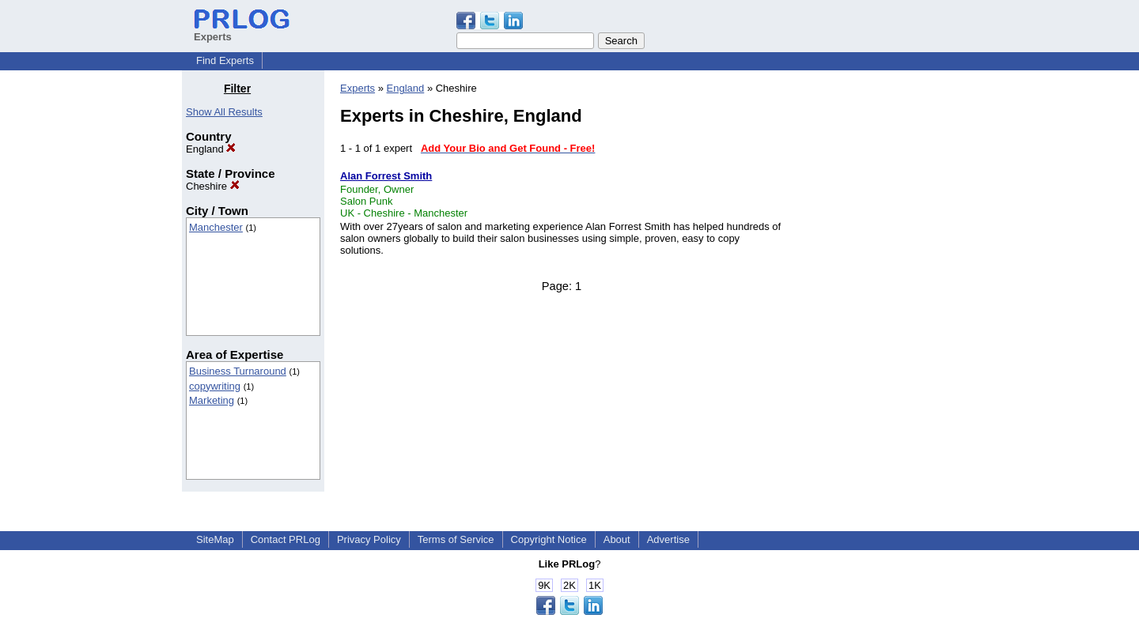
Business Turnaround (237, 371)
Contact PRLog (285, 539)
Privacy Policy (369, 539)
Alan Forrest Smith (386, 176)
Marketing (211, 400)
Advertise (668, 539)
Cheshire (213, 186)
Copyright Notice (549, 539)
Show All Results (224, 112)
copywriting (214, 386)
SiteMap (215, 539)
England (211, 149)
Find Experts (225, 60)
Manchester (216, 227)
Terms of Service (456, 539)
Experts (357, 88)
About (617, 539)
